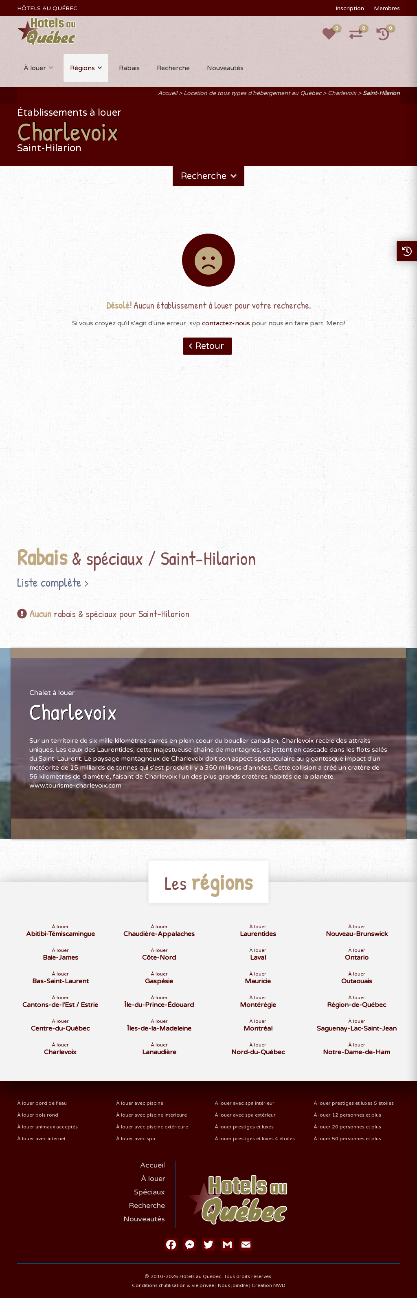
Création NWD (268, 1285)
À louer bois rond (37, 1115)
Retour (209, 346)
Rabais (129, 68)
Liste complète (49, 582)
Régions (82, 68)
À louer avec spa (135, 1138)
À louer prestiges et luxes (244, 1127)
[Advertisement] (208, 463)
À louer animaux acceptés (47, 1127)
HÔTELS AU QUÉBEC (47, 8)
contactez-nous (226, 323)
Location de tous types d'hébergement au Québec (252, 93)
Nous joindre (233, 1285)
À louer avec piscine (139, 1103)
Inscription (350, 8)
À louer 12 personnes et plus (347, 1115)
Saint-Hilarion (381, 93)
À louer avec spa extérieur (245, 1115)
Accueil (167, 93)
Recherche (173, 68)
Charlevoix (342, 93)
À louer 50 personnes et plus (347, 1138)
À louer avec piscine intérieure (151, 1115)
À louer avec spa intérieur (244, 1103)
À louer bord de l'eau (42, 1103)
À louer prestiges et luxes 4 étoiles (255, 1138)
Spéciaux (149, 1192)
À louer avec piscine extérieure (152, 1127)
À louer (35, 68)
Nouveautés (225, 68)
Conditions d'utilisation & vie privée (173, 1285)
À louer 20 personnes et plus (347, 1127)
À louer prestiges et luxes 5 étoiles (354, 1103)
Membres (387, 8)
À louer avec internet (41, 1138)
